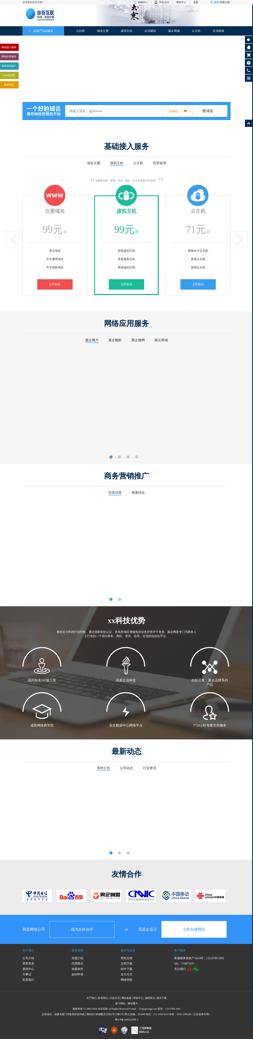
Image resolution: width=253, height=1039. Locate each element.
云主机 (196, 30)
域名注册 (103, 30)
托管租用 (159, 163)
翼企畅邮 (115, 340)
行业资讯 (149, 768)
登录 (216, 2)
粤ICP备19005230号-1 (126, 1019)
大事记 (26, 974)
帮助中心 (181, 2)
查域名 (207, 111)
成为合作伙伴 (82, 929)
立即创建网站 (194, 929)
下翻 (239, 239)
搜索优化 (138, 492)
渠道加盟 (77, 950)
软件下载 (126, 969)
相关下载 (162, 998)
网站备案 (126, 998)
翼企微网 (138, 340)
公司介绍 (28, 958)
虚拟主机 (126, 30)
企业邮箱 (218, 30)
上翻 (14, 239)
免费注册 (224, 2)
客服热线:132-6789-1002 (248, 71)
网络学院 (126, 979)
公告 (248, 39)
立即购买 (55, 284)
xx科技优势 (9, 75)
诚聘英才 (150, 998)
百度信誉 (115, 492)
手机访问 (164, 2)
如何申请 (77, 974)
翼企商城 (174, 30)
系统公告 (103, 768)
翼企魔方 (92, 340)
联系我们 (28, 979)
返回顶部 (248, 123)
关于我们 (28, 950)
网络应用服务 (8, 56)
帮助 (248, 62)
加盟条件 (77, 969)
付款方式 (115, 998)
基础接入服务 (8, 47)
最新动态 (9, 84)
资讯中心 (28, 969)
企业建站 (150, 30)
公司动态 (126, 768)
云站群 (80, 30)
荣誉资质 (28, 963)
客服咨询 (248, 47)
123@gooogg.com (148, 1008)
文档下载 (126, 963)
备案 (195, 2)
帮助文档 (126, 958)
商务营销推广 (8, 65)
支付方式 (126, 974)
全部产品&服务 (43, 30)
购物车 (143, 2)
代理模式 (77, 963)
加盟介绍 (77, 958)
